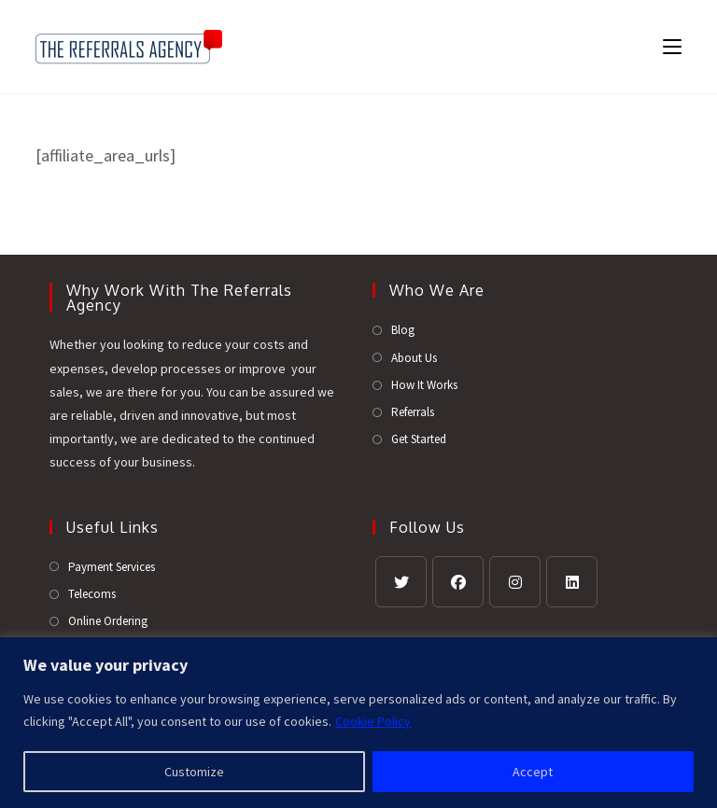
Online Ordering (108, 621)
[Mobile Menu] (665, 46)
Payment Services (111, 567)
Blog (403, 330)
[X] (401, 581)
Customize (194, 771)
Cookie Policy (373, 721)
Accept (533, 771)
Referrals (412, 412)
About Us (414, 358)
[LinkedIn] (572, 581)
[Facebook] (458, 581)
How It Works (424, 385)
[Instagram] (515, 581)
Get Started (418, 439)
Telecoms (92, 594)
